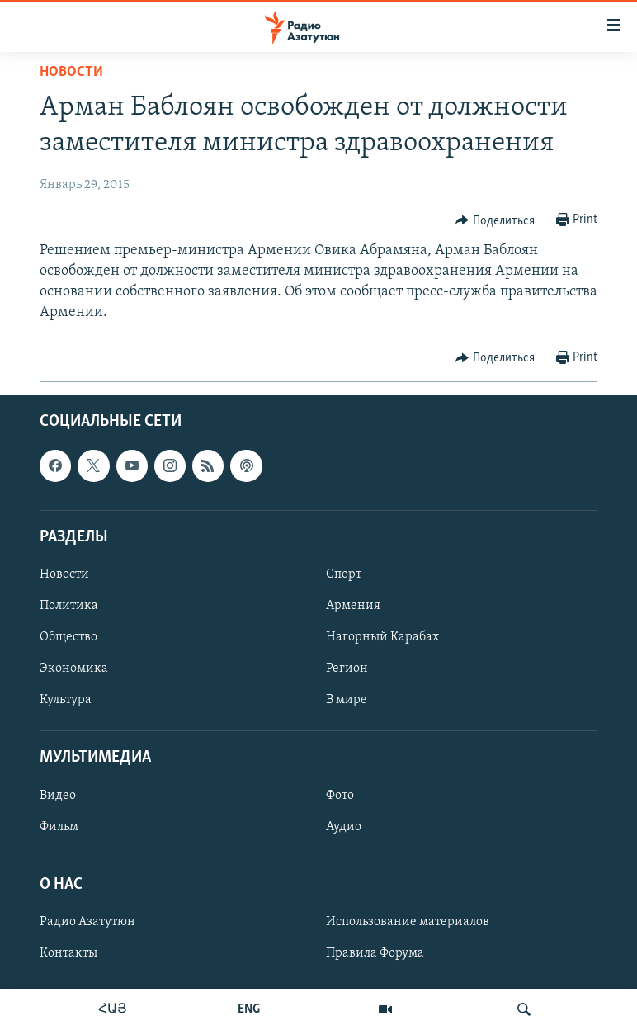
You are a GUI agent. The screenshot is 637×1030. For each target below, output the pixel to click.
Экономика (74, 668)
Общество (68, 637)
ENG (249, 1009)
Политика (69, 605)
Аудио (343, 826)
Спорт (343, 574)
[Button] (495, 220)
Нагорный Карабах (382, 637)
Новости (71, 72)
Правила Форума (375, 953)
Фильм (59, 826)
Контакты (68, 953)
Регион (347, 668)
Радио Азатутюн (87, 921)
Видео (58, 794)
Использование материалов (407, 921)
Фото (340, 794)
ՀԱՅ (112, 1009)
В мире (346, 699)
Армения (353, 605)
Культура (66, 699)
